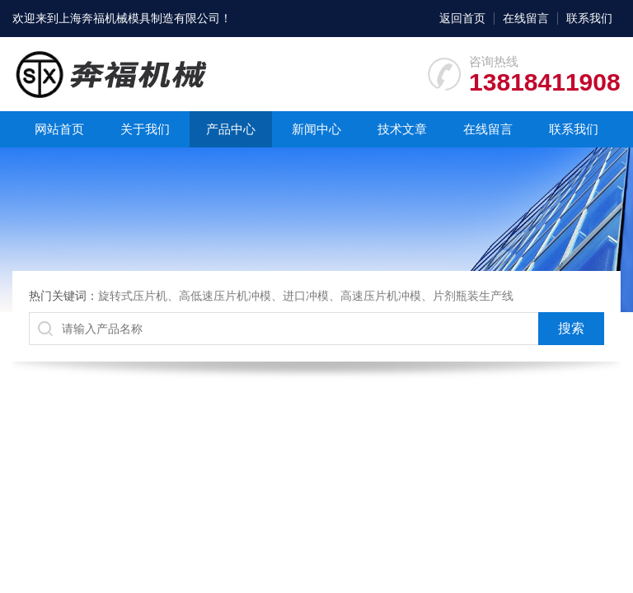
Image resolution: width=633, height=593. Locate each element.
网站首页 (59, 129)
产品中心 (231, 129)
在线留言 (526, 18)
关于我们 (145, 129)
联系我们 (589, 18)
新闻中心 (316, 129)
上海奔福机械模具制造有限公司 (139, 18)
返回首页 (462, 18)
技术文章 (402, 129)
